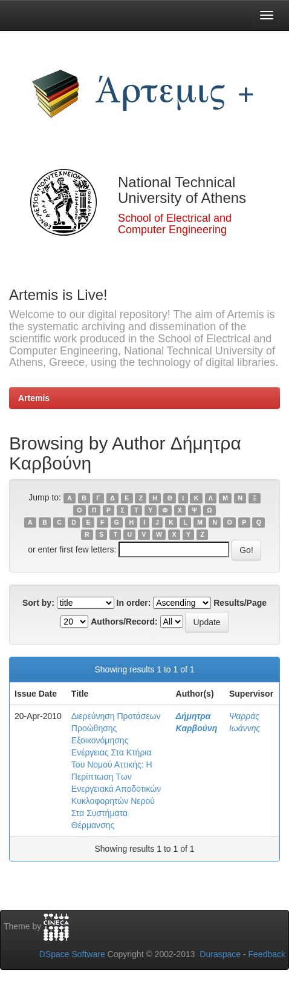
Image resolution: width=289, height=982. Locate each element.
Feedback (266, 954)
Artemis (34, 398)
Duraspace (220, 954)
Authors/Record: (124, 621)
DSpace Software (72, 954)
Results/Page (240, 603)
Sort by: (38, 603)
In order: (134, 603)
